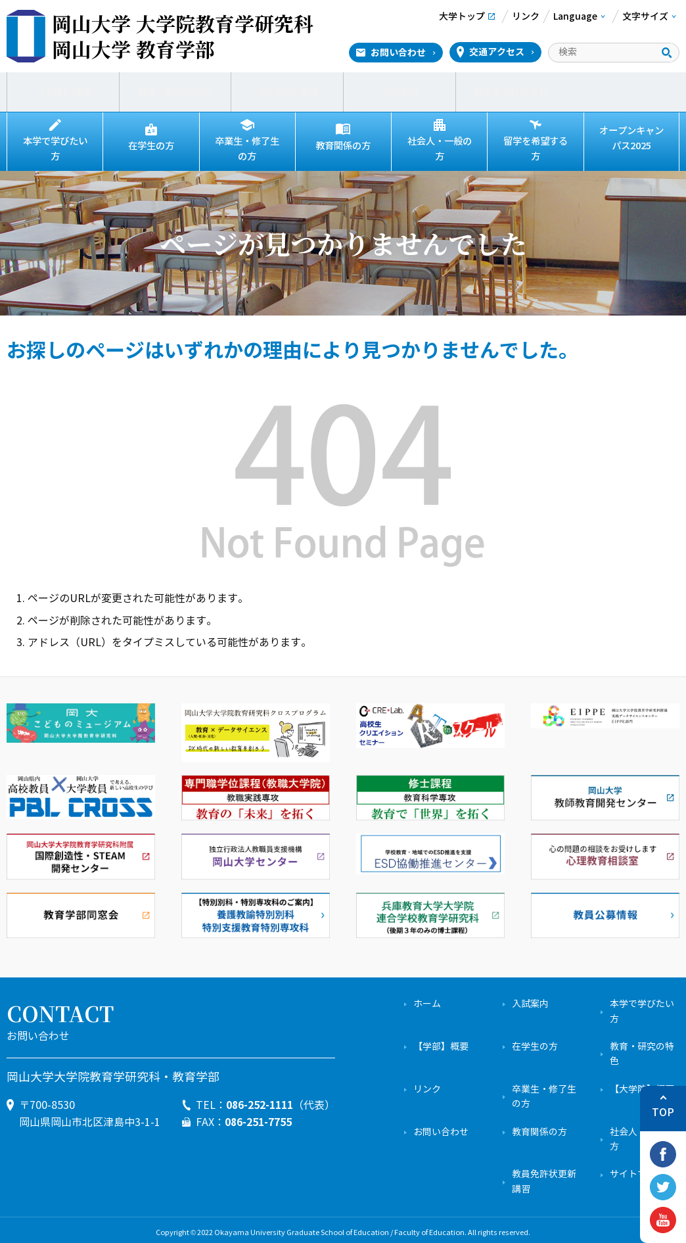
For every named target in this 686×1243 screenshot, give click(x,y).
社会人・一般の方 (439, 146)
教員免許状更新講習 (544, 1176)
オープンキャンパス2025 (631, 138)
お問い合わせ (398, 53)
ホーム (427, 998)
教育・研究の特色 (174, 92)
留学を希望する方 (535, 146)
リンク (427, 1083)
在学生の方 (151, 146)
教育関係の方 (343, 146)
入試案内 (399, 92)
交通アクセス (496, 52)
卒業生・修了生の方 (247, 146)
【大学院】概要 (287, 92)
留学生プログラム (511, 92)
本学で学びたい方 (55, 146)
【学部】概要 (63, 92)
